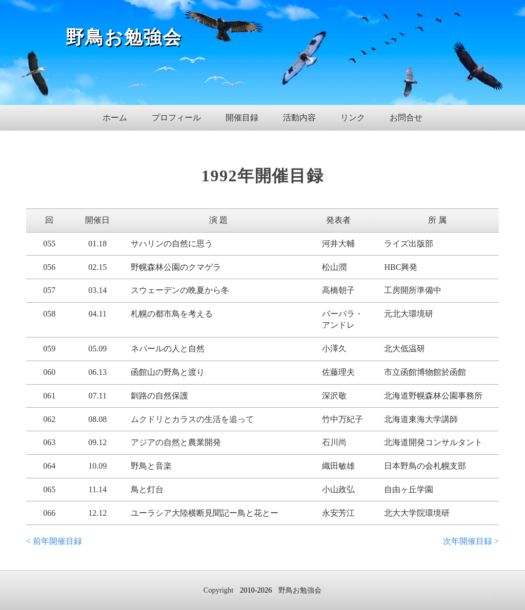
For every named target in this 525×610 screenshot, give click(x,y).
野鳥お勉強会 (124, 37)
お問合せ (406, 117)
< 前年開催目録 (54, 541)
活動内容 (299, 117)
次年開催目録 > (471, 541)
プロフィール (176, 117)
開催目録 (242, 117)
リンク (352, 117)
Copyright (218, 590)
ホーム (115, 117)
